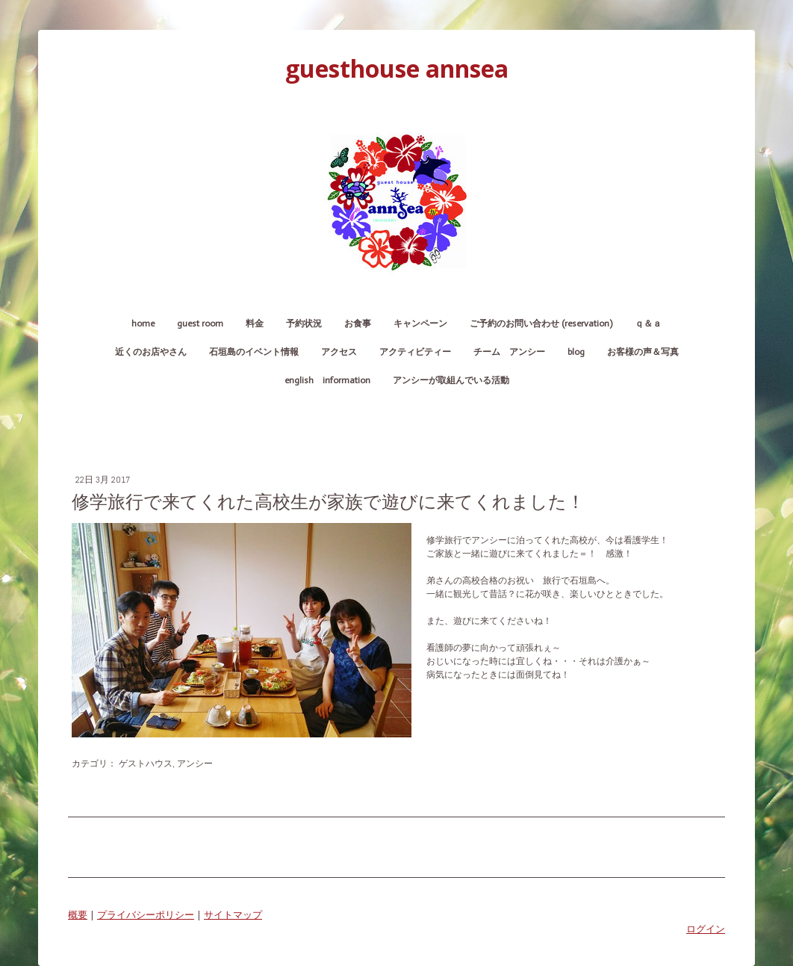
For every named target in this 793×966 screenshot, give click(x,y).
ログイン (705, 928)
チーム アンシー (509, 352)
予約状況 (304, 323)
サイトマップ (233, 914)
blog (576, 352)
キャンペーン (420, 323)
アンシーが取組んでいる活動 (451, 380)
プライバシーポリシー (145, 914)
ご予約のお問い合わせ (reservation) (541, 323)
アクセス (339, 352)
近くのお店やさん (151, 352)
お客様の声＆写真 (643, 352)
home (143, 323)
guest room (200, 323)
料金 (255, 323)
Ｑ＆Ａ (648, 323)
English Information (327, 380)
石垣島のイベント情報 (254, 352)
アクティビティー (415, 352)
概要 (77, 914)
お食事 (357, 323)
